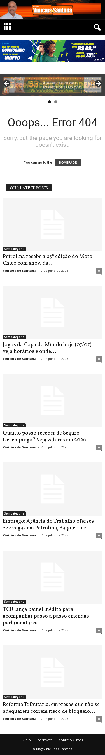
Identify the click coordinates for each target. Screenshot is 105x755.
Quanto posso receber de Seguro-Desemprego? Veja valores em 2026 (44, 436)
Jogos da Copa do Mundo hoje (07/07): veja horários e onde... (48, 348)
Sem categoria (14, 249)
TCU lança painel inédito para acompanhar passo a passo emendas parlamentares (46, 616)
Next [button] (98, 83)
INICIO (26, 740)
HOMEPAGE (68, 162)
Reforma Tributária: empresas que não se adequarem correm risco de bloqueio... (51, 708)
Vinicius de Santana (19, 270)
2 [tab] (55, 101)
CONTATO (44, 740)
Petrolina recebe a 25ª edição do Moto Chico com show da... (47, 260)
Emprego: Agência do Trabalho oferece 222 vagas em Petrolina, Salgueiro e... (48, 525)
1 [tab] (49, 101)
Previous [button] (7, 83)
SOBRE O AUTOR (71, 740)
